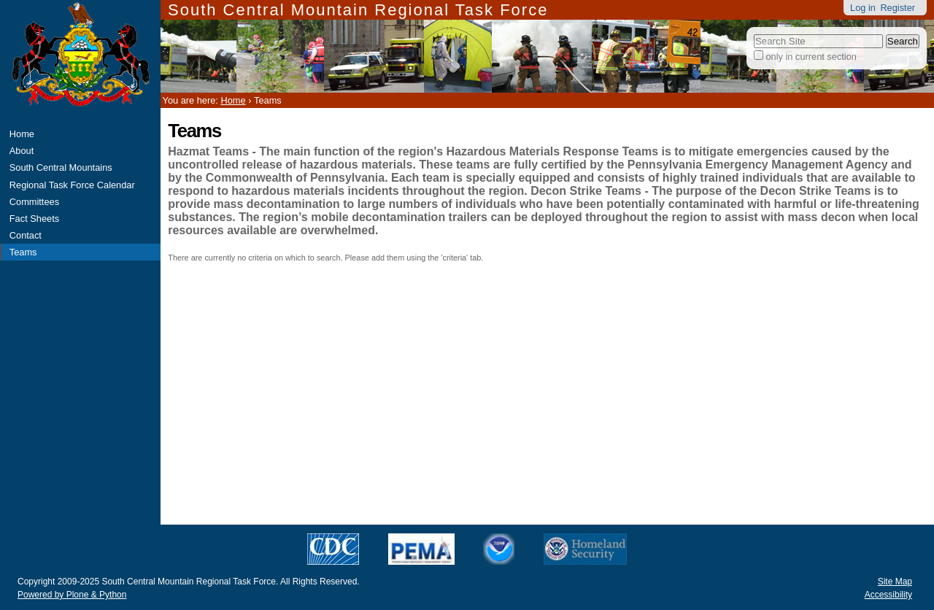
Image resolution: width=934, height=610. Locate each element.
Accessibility (888, 595)
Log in (863, 7)
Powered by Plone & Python (72, 595)
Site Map (895, 581)
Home (21, 133)
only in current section (810, 56)
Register (897, 7)
